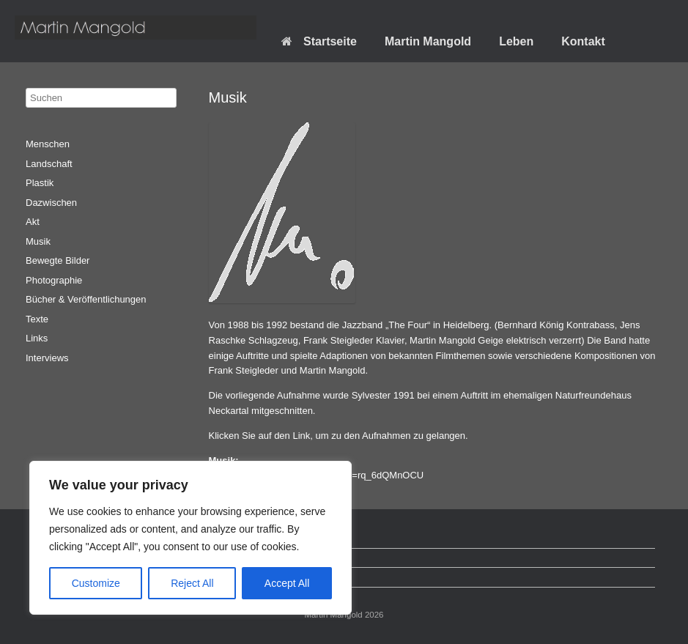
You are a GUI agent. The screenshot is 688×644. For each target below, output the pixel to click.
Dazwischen (51, 202)
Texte (37, 319)
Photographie (54, 280)
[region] (190, 538)
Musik (38, 241)
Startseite (319, 41)
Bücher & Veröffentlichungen (86, 299)
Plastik (39, 182)
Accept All (287, 583)
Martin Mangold (428, 41)
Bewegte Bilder (57, 260)
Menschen (48, 143)
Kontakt (583, 41)
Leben (516, 41)
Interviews (47, 357)
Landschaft (49, 163)
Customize (96, 583)
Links (37, 338)
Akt (33, 221)
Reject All (192, 583)
